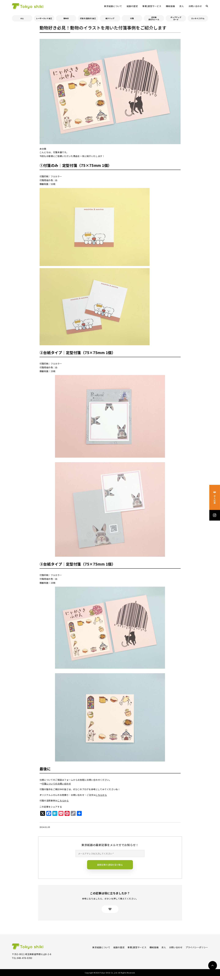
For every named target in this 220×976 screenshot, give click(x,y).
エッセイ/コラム (198, 18)
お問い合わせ (195, 6)
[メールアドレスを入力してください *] (110, 853)
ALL (22, 18)
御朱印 (66, 18)
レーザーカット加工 (44, 18)
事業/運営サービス (151, 6)
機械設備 (170, 6)
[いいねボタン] (110, 909)
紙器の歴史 (132, 6)
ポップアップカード (175, 18)
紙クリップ (110, 18)
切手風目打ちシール (153, 18)
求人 (181, 6)
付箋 (132, 18)
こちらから (101, 794)
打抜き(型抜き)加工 (88, 18)
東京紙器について (113, 6)
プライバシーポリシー (197, 947)
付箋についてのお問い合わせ (56, 783)
